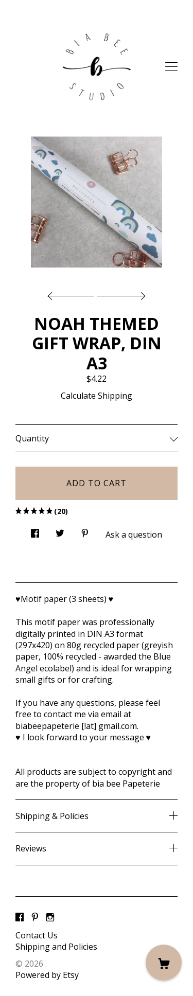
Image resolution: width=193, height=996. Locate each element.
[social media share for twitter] (60, 530)
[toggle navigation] (171, 67)
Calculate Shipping (96, 395)
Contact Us (36, 935)
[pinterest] (35, 917)
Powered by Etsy (47, 975)
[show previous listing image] (73, 293)
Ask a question (134, 534)
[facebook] (19, 917)
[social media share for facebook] (35, 530)
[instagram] (50, 917)
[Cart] (164, 963)
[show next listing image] (120, 293)
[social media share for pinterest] (85, 530)
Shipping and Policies (56, 946)
